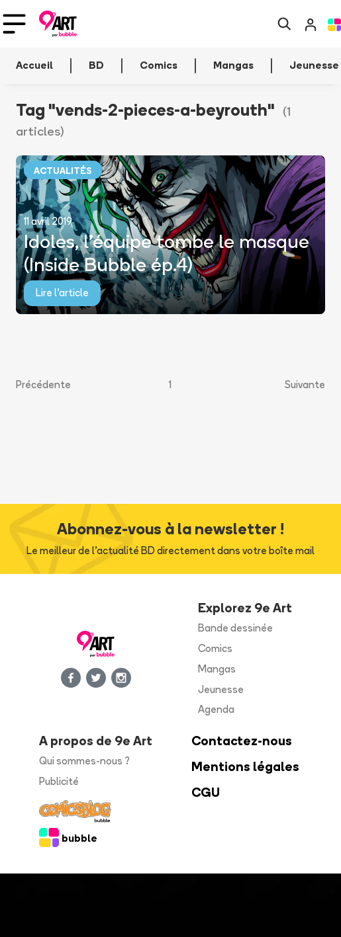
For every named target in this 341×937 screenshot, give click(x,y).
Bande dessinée (235, 628)
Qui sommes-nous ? (84, 760)
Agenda (216, 709)
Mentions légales (245, 766)
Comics (215, 648)
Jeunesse (221, 689)
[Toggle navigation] (14, 23)
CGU (205, 792)
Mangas (217, 669)
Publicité (59, 781)
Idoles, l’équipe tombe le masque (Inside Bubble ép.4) (166, 252)
